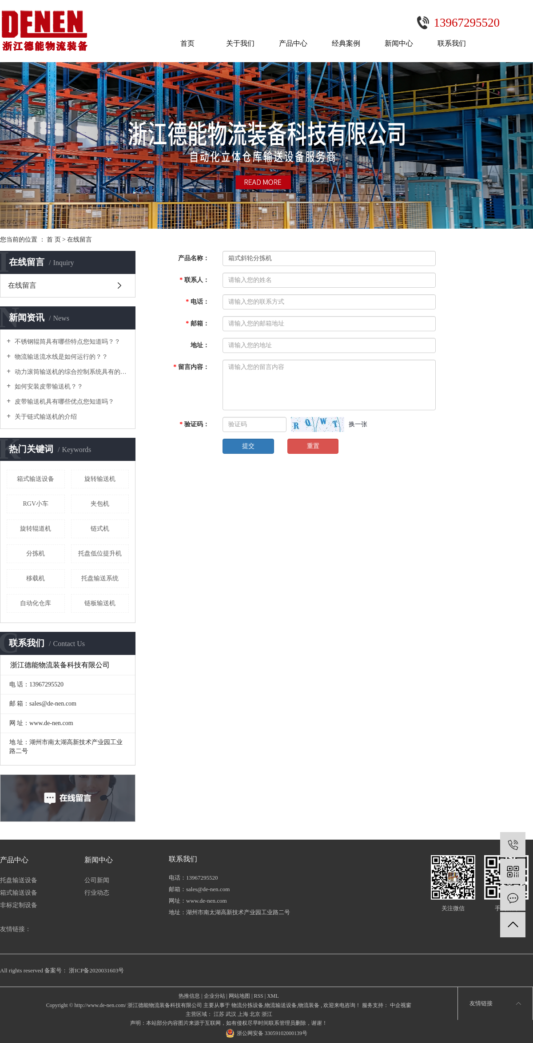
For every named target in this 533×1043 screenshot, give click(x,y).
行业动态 (96, 892)
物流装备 (308, 1005)
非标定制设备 (18, 905)
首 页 (54, 239)
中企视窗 (400, 1005)
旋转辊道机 (35, 528)
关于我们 (240, 43)
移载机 (35, 578)
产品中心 (293, 43)
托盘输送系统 (100, 578)
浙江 (267, 1014)
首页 (187, 43)
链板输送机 (99, 603)
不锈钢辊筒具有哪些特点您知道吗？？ (66, 341)
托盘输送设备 (18, 880)
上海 (243, 1014)
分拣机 (35, 553)
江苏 (219, 1014)
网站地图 (239, 996)
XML (273, 996)
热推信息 (189, 996)
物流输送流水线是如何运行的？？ (60, 356)
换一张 (358, 424)
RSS (258, 996)
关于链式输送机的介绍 (45, 416)
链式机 (100, 528)
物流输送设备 (281, 1005)
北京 (255, 1014)
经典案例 (346, 43)
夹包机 (100, 503)
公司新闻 (96, 880)
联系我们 (452, 43)
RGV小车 (35, 503)
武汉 (231, 1014)
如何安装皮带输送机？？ (48, 386)
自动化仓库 (35, 603)
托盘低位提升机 (100, 553)
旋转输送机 (99, 479)
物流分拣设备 (247, 1005)
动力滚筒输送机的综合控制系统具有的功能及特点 (71, 372)
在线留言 (22, 285)
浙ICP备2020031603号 (96, 970)
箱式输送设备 (35, 479)
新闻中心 (399, 43)
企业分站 (214, 996)
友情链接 (481, 1003)
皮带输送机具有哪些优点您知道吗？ (63, 401)
